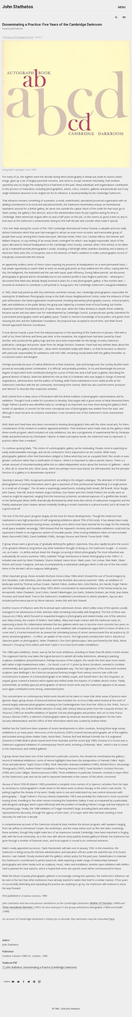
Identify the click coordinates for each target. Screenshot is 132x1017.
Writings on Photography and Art (18, 37)
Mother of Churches (101, 903)
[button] (124, 7)
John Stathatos (17, 6)
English (124, 17)
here (111, 919)
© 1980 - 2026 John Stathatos (66, 1008)
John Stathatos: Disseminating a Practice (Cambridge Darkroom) (41, 967)
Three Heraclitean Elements (17, 907)
